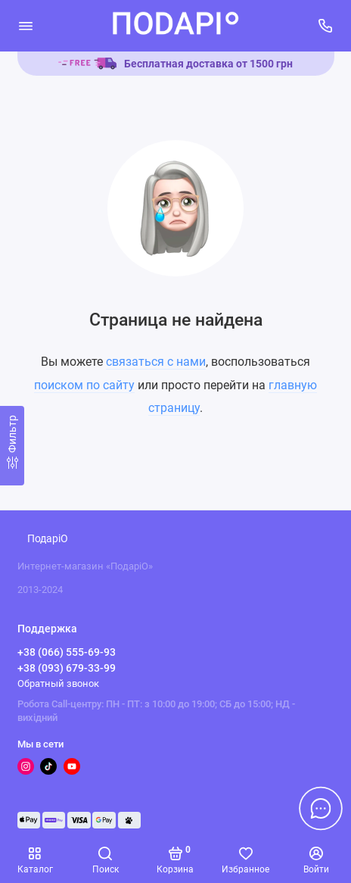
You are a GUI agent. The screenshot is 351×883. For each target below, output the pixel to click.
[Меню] (25, 25)
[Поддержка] (326, 25)
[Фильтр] (12, 445)
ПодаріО (47, 538)
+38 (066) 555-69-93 (66, 652)
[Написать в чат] (320, 808)
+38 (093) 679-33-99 (66, 668)
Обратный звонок (58, 683)
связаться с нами (156, 361)
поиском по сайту (84, 385)
